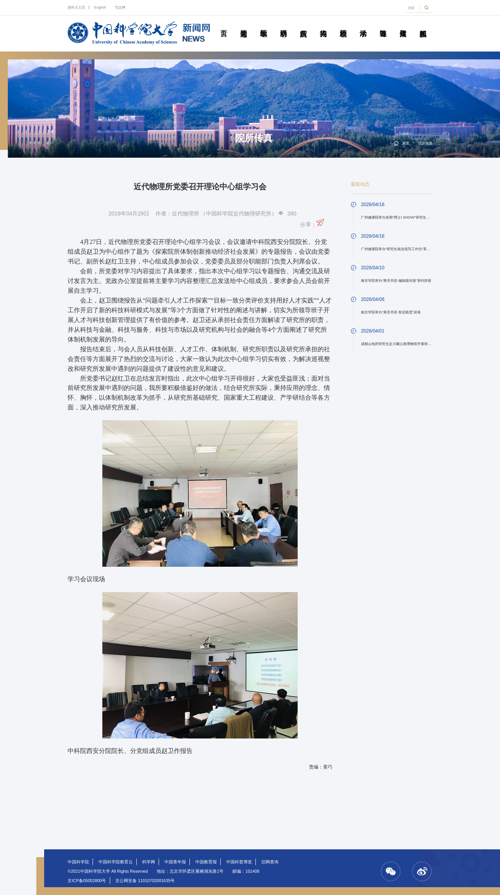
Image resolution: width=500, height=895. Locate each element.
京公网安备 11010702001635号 (145, 880)
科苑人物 (323, 24)
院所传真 (303, 24)
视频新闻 (423, 24)
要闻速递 (243, 24)
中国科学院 (78, 861)
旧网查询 (270, 861)
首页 (223, 24)
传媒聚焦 (403, 24)
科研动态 (283, 24)
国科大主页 (76, 7)
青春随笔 (383, 24)
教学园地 (263, 24)
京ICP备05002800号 (87, 880)
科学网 (148, 861)
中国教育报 (206, 861)
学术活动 (363, 24)
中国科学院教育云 (115, 861)
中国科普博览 (239, 861)
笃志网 (120, 7)
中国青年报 (175, 861)
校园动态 (343, 24)
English (100, 7)
